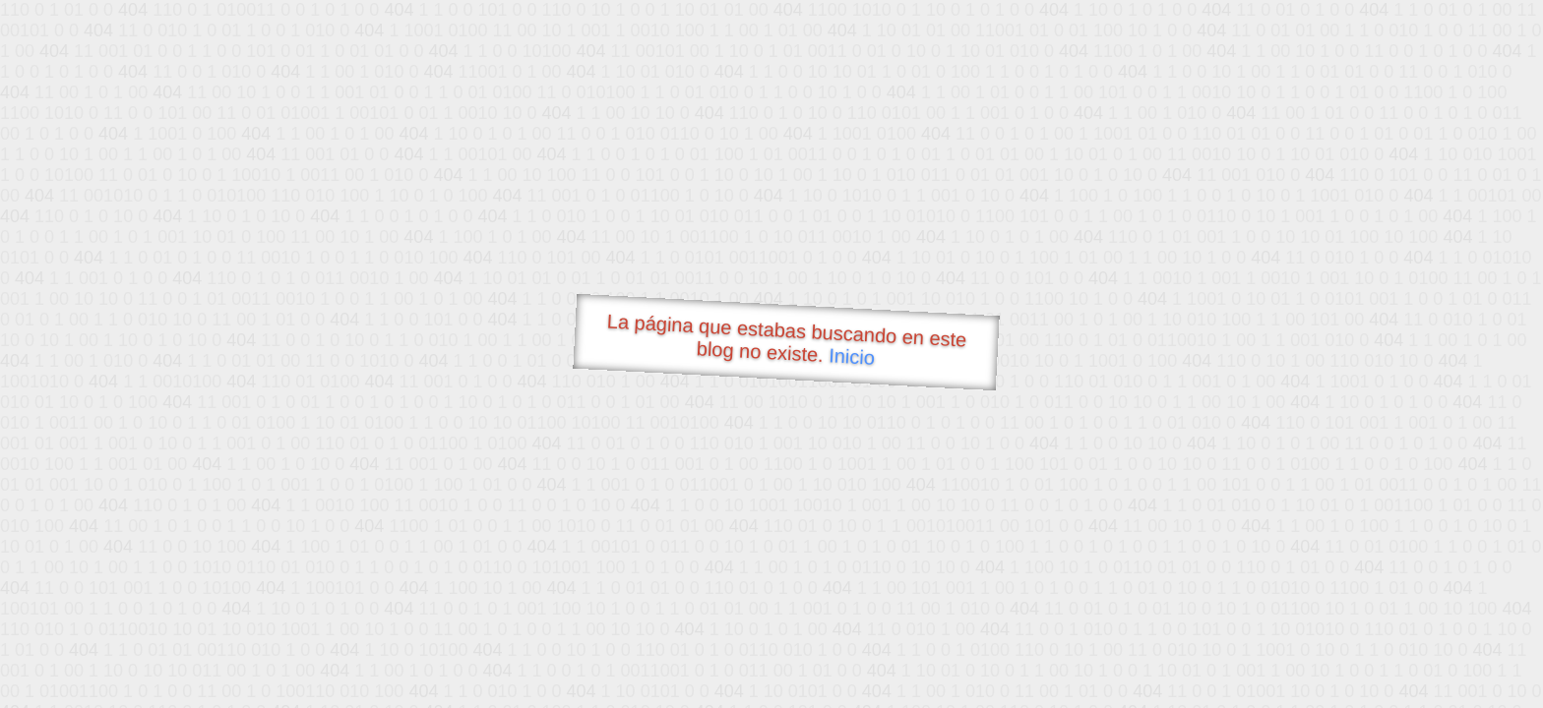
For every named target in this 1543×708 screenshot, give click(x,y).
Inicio (852, 356)
